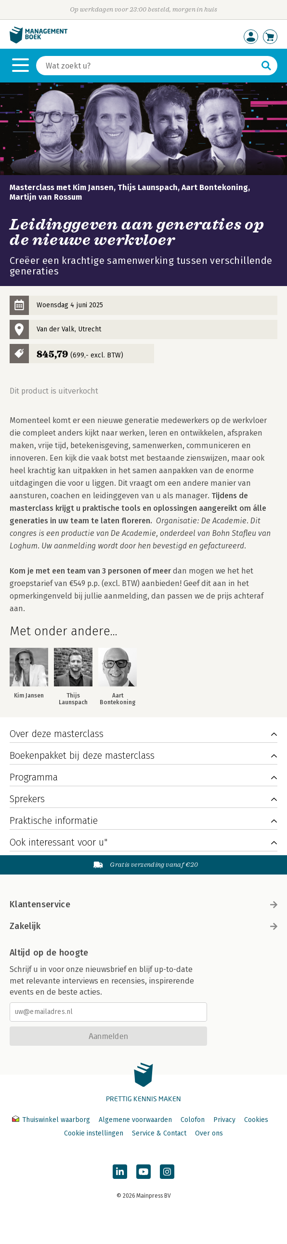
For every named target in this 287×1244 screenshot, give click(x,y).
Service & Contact (159, 1133)
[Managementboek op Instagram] (167, 1171)
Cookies (256, 1120)
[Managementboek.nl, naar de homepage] (38, 41)
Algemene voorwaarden (135, 1120)
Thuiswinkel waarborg (52, 1120)
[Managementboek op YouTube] (143, 1171)
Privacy (224, 1120)
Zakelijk (143, 926)
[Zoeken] (147, 65)
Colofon (193, 1120)
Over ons (209, 1133)
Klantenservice (143, 904)
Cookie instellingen (93, 1133)
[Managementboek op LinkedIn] (120, 1171)
